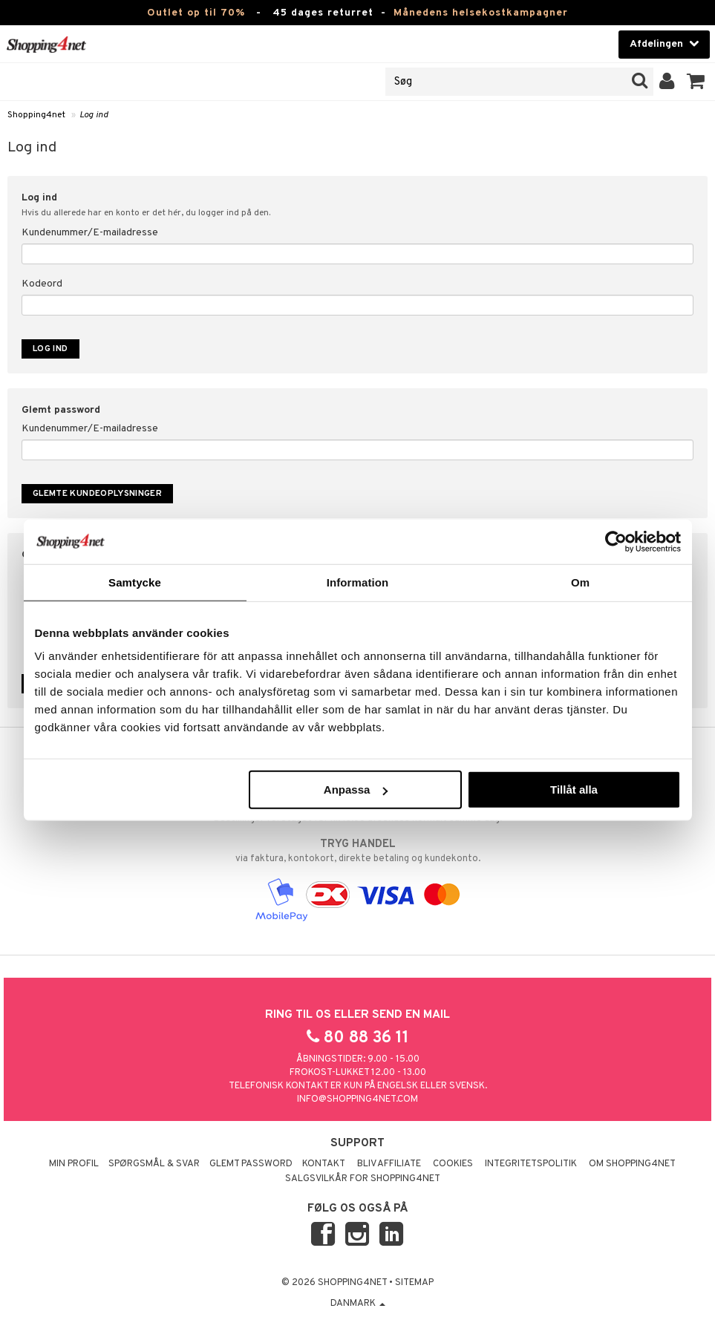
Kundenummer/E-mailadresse (90, 232)
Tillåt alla (574, 789)
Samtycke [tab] (134, 581)
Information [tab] (358, 581)
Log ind (93, 115)
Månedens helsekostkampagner (481, 13)
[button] (696, 82)
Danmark (357, 1304)
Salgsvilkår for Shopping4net (362, 1179)
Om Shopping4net (632, 1164)
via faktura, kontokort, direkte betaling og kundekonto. (357, 851)
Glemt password (251, 1164)
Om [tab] (580, 581)
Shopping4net (36, 115)
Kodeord (42, 284)
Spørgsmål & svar (154, 1164)
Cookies (453, 1164)
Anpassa (356, 789)
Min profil (74, 1164)
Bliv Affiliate (389, 1164)
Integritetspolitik (531, 1164)
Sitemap (414, 1283)
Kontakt (323, 1164)
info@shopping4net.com (357, 1099)
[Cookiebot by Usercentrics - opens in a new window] (616, 541)
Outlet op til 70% (196, 13)
